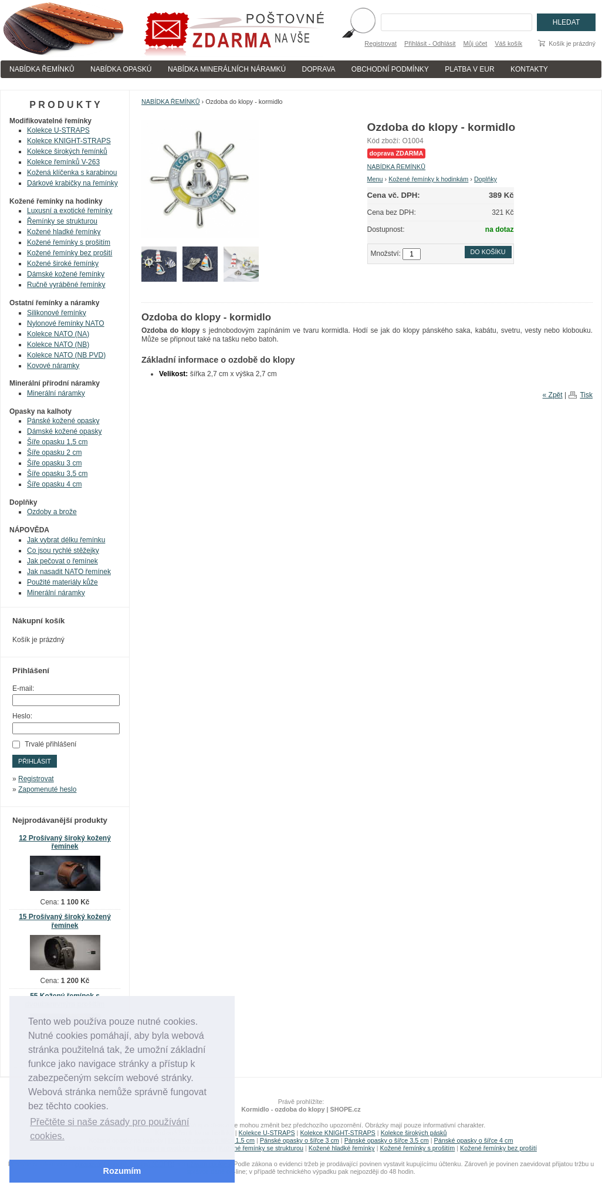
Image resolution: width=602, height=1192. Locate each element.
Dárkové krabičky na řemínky (72, 183)
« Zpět (553, 395)
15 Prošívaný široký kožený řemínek (65, 921)
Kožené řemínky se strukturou (261, 1148)
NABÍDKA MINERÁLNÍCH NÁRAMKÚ (227, 69)
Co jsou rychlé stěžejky (63, 550)
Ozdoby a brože (52, 512)
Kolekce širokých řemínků (67, 151)
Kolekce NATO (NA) (58, 334)
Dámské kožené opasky (64, 431)
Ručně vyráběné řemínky (66, 285)
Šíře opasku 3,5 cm (57, 474)
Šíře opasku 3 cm (54, 463)
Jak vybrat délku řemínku (66, 540)
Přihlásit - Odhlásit (430, 43)
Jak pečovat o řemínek (62, 561)
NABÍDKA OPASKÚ (120, 69)
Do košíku (488, 251)
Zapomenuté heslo (47, 789)
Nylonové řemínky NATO (65, 323)
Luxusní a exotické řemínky (69, 211)
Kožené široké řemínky (63, 263)
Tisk (586, 395)
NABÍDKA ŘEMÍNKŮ (42, 69)
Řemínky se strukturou (62, 221)
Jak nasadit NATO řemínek (69, 572)
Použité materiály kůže (62, 582)
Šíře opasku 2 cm (54, 452)
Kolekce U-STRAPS (58, 130)
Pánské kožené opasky (63, 421)
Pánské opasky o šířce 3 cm (299, 1140)
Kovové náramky (53, 366)
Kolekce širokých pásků (414, 1132)
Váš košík (508, 43)
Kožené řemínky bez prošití (69, 253)
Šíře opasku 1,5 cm (57, 442)
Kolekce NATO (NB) (58, 344)
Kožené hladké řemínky (63, 232)
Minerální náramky (56, 393)
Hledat (566, 22)
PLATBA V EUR (469, 69)
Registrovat (380, 43)
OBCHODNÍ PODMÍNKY (390, 69)
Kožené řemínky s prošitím (68, 242)
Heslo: (22, 716)
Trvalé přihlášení (50, 744)
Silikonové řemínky (56, 313)
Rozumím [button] (122, 1171)
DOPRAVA (319, 69)
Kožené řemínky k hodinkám (428, 179)
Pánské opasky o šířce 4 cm (473, 1140)
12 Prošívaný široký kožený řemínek (65, 842)
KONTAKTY (529, 69)
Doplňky (485, 179)
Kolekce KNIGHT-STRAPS (69, 141)
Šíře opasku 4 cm (54, 484)
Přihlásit (34, 761)
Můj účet (476, 43)
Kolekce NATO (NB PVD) (66, 355)
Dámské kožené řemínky (65, 274)
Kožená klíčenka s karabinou (72, 172)
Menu (375, 179)
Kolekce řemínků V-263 (63, 162)
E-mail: (23, 688)
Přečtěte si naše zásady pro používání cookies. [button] (109, 1129)
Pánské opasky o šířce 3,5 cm (386, 1140)
